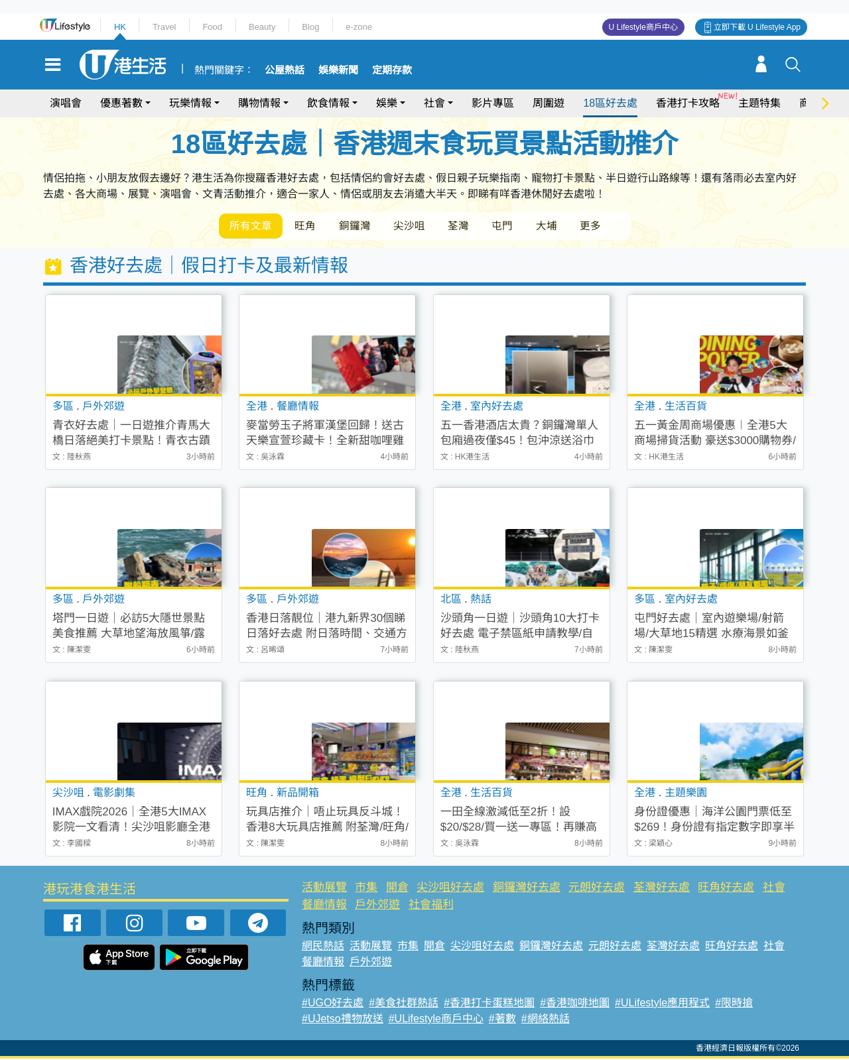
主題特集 (759, 103)
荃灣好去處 (661, 888)
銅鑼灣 (361, 226)
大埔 (562, 226)
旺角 (309, 226)
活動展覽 (324, 888)
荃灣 (469, 226)
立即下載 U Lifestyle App (757, 27)
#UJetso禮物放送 (342, 1020)
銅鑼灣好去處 (526, 888)
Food (212, 27)
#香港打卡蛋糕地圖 (489, 1004)
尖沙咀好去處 (450, 888)
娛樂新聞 (338, 70)
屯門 (516, 226)
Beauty (262, 27)
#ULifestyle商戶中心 (436, 1020)
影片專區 (493, 103)
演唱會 (66, 103)
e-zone (359, 27)
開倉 (397, 888)
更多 (609, 226)
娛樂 (386, 103)
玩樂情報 (190, 103)
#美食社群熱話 (403, 1004)
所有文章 (252, 226)
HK (120, 27)
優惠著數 (121, 103)
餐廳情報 (324, 905)
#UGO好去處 (332, 1004)
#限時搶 (734, 1004)
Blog (310, 27)
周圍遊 (548, 103)
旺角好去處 (726, 888)
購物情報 (259, 103)
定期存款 (392, 70)
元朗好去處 (596, 888)
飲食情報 (328, 103)
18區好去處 (610, 103)
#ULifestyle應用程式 (662, 1004)
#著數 (502, 1020)
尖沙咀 (418, 226)
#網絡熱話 (545, 1020)
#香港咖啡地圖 (575, 1004)
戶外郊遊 (377, 905)
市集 (366, 888)
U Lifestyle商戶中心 (643, 27)
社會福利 (431, 905)
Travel (164, 27)
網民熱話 (323, 947)
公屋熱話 (284, 70)
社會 (434, 103)
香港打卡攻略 (688, 103)
